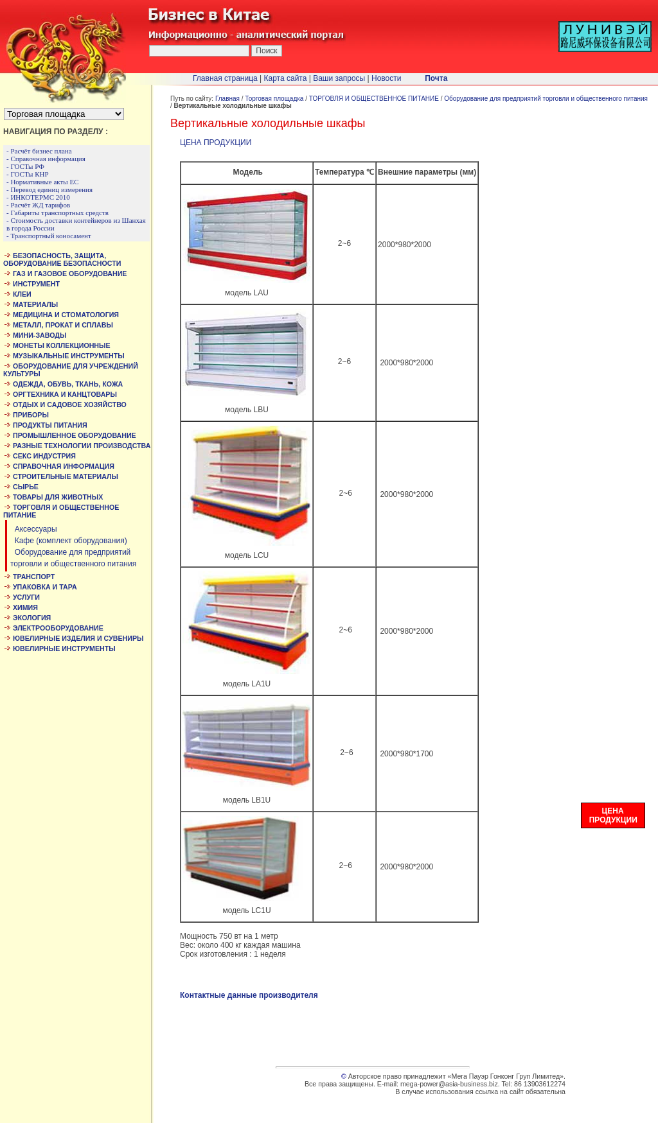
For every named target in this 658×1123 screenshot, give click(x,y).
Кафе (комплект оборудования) (68, 540)
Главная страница (225, 78)
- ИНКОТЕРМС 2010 (38, 197)
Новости (386, 78)
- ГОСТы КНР (27, 174)
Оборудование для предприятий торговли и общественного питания (546, 98)
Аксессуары (33, 529)
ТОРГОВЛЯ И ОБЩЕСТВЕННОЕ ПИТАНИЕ (374, 98)
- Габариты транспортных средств (57, 212)
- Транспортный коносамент (48, 235)
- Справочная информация (45, 158)
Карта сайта (285, 78)
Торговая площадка (274, 98)
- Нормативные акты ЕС (42, 182)
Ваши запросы (339, 78)
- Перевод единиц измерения (49, 189)
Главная (227, 98)
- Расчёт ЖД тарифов (38, 205)
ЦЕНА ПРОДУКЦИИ (215, 142)
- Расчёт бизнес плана (39, 151)
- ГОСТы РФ (25, 166)
